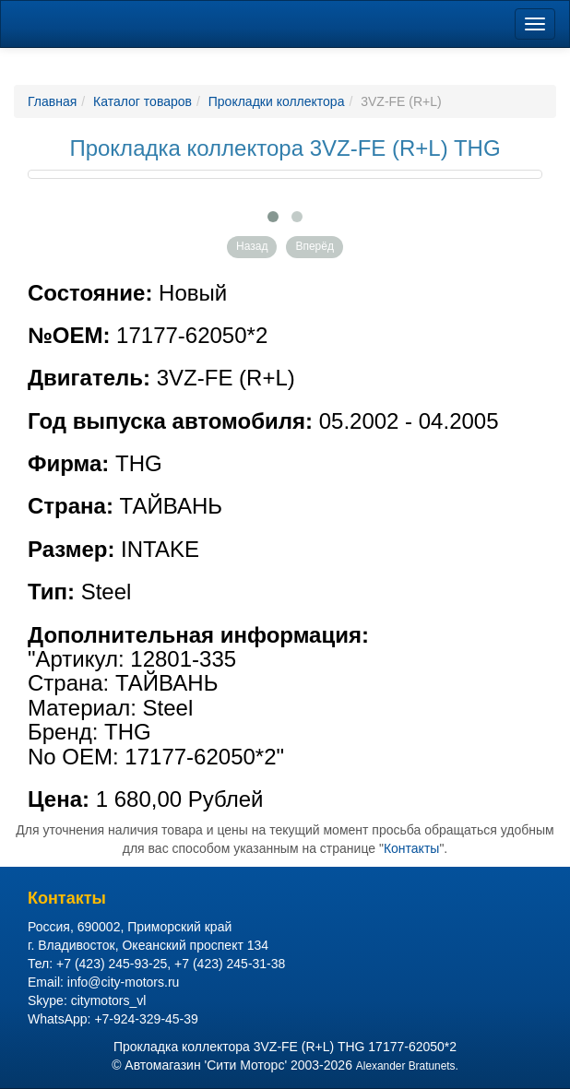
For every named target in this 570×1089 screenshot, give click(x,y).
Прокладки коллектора (276, 101)
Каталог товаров (142, 101)
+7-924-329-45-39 (145, 1019)
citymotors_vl (109, 1000)
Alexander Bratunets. (407, 1065)
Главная (52, 101)
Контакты (411, 848)
